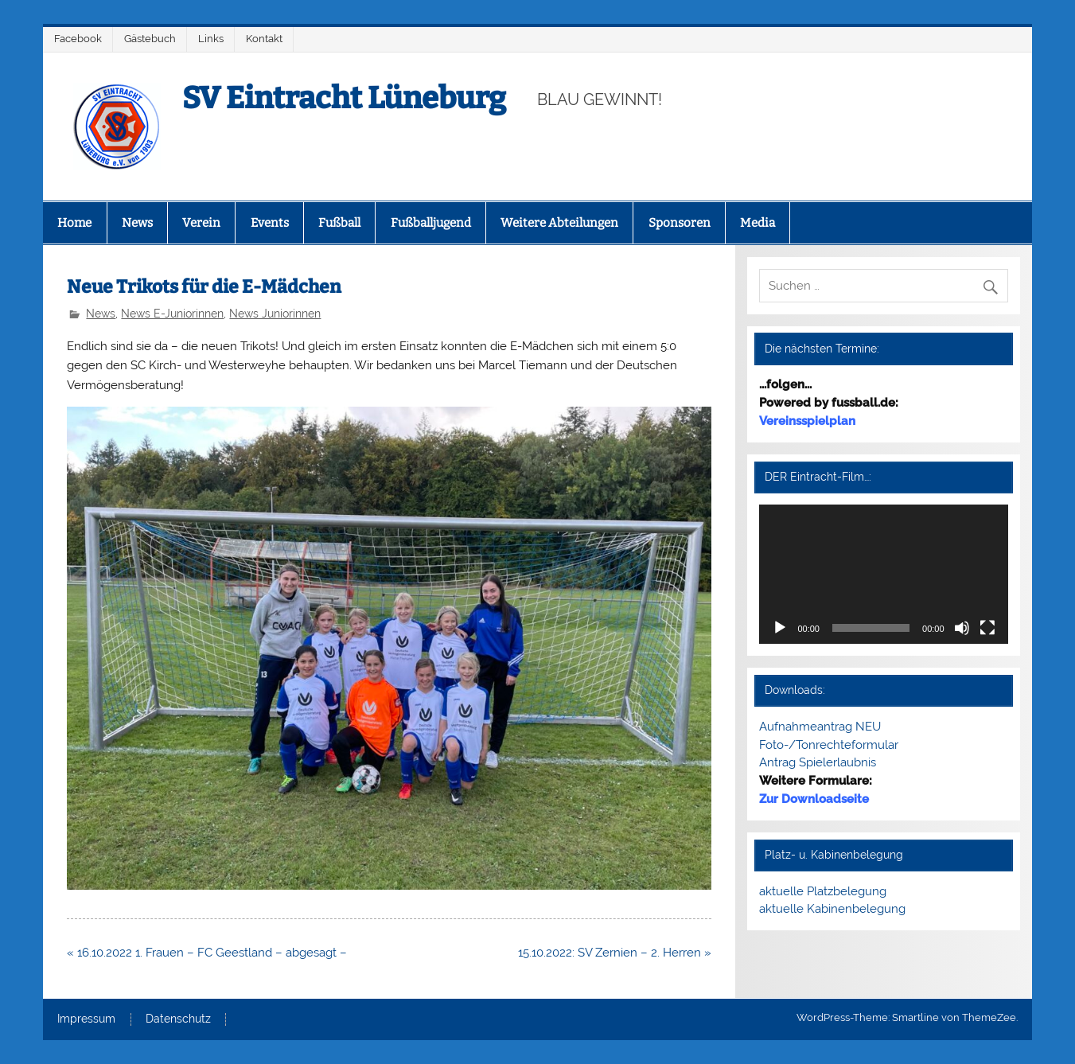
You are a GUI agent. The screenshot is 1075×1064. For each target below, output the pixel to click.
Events (270, 223)
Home (74, 223)
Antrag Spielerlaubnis (817, 762)
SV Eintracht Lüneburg (344, 98)
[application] (883, 575)
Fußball (339, 223)
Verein (201, 223)
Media (757, 223)
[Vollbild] (987, 628)
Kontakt (264, 39)
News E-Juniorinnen (172, 313)
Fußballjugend (431, 223)
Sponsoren (680, 223)
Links (211, 39)
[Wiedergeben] (780, 628)
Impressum (86, 1019)
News (137, 223)
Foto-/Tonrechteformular (828, 745)
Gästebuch (150, 39)
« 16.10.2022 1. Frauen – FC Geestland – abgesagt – (207, 952)
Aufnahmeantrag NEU (820, 726)
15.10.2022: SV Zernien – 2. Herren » (614, 952)
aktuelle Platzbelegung (822, 891)
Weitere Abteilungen (559, 223)
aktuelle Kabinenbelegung (832, 909)
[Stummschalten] (962, 628)
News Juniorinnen (275, 313)
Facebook (78, 39)
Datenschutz (178, 1019)
